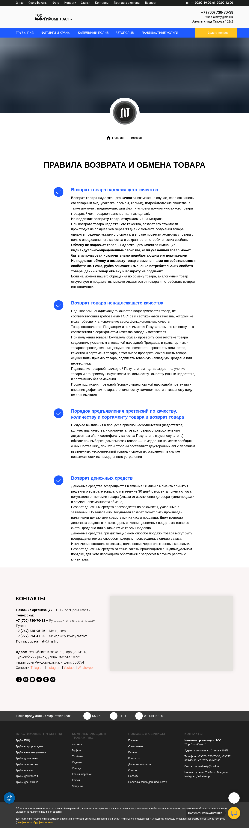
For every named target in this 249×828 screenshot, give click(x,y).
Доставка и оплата (127, 3)
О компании (135, 746)
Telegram (37, 668)
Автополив (125, 33)
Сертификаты (37, 3)
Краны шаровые (82, 774)
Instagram (54, 668)
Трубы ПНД (43, 18)
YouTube (210, 772)
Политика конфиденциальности (147, 782)
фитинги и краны (55, 33)
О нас (19, 3)
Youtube (70, 668)
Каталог (133, 752)
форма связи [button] (46, 822)
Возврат (150, 3)
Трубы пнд (25, 33)
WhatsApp (85, 668)
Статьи (85, 3)
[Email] (25, 679)
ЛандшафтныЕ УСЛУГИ (160, 33)
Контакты (102, 3)
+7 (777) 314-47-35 (30, 636)
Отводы (77, 768)
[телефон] (19, 679)
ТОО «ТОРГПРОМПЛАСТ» (53, 17)
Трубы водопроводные (29, 746)
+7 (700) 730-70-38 (217, 12)
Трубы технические (27, 764)
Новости (70, 3)
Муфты (76, 750)
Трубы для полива (27, 758)
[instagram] (46, 679)
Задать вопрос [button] (218, 33)
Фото (56, 3)
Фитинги (77, 744)
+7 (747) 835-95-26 (30, 631)
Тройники (78, 756)
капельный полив (93, 33)
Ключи (76, 780)
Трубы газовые (25, 770)
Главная (115, 138)
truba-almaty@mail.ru (219, 17)
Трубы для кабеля (27, 776)
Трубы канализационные (31, 752)
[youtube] (52, 679)
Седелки (77, 762)
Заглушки (78, 786)
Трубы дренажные (27, 782)
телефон (21, 822)
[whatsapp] (32, 679)
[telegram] (39, 679)
